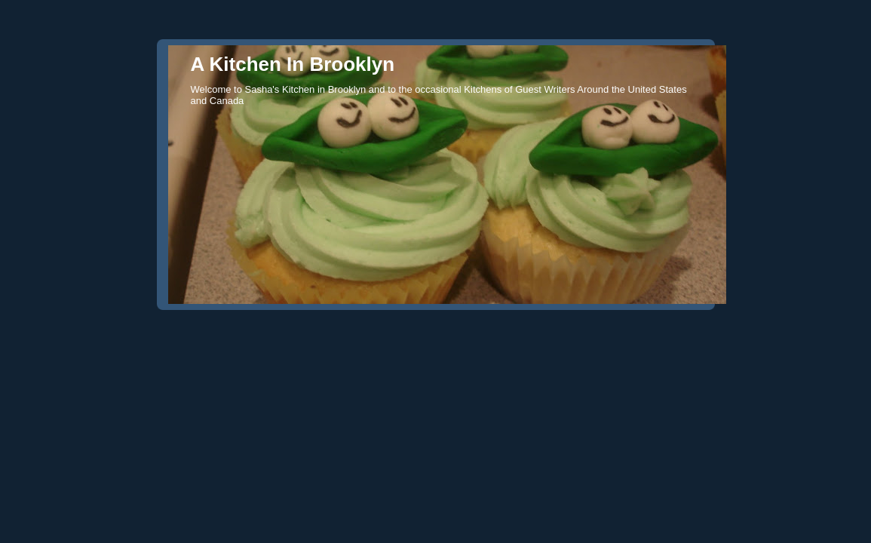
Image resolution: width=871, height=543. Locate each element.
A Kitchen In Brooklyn (293, 64)
